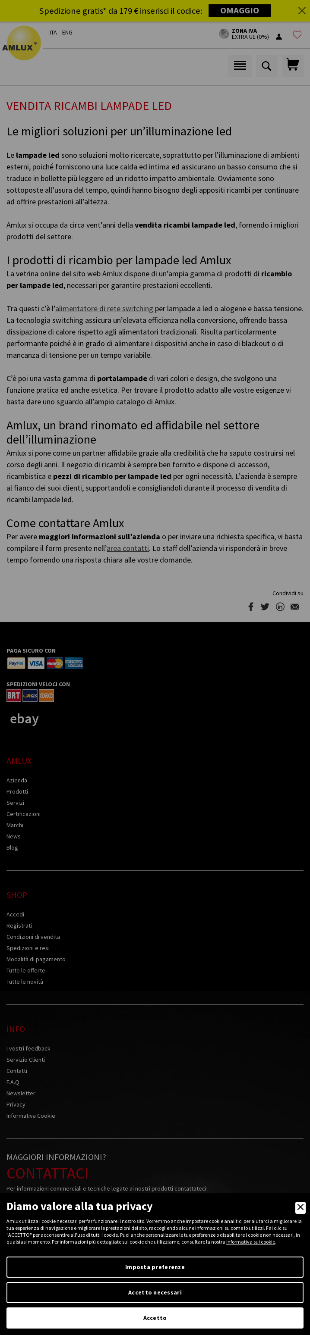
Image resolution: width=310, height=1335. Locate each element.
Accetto (155, 1318)
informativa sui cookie (250, 1241)
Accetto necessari (155, 1292)
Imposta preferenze (155, 1267)
